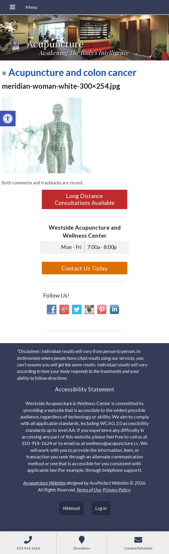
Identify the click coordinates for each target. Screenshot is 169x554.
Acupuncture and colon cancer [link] (69, 72)
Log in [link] (101, 508)
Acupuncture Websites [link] (44, 482)
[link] (8, 118)
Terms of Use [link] (88, 489)
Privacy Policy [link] (116, 489)
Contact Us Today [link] (84, 268)
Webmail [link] (71, 508)
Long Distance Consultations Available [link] (85, 199)
